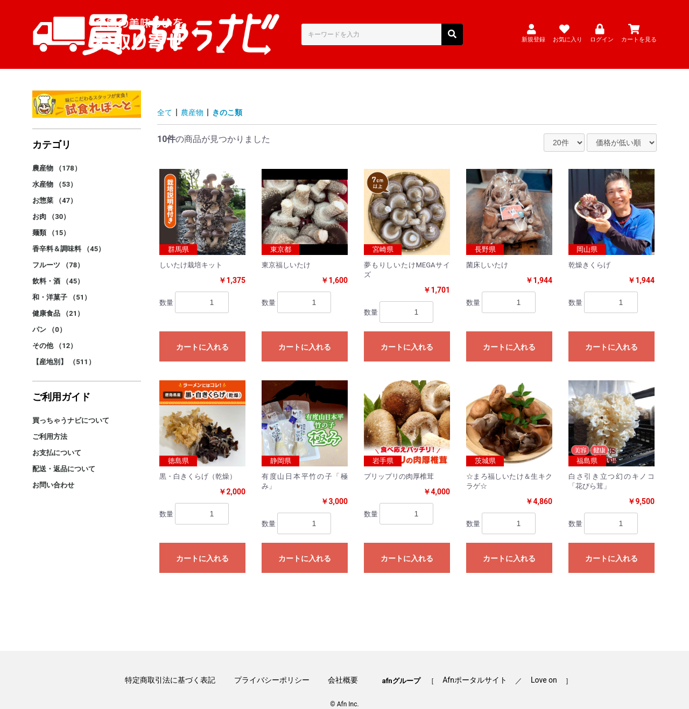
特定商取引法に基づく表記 (182, 662)
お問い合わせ (53, 470)
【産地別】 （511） (63, 347)
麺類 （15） (51, 218)
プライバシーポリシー (277, 662)
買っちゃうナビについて (70, 405)
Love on (532, 662)
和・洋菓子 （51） (61, 282)
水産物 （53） (54, 169)
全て (165, 98)
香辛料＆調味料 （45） (68, 234)
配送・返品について (63, 454)
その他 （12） (54, 331)
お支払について (56, 438)
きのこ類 (234, 98)
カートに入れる (202, 332)
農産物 (196, 98)
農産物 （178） (56, 153)
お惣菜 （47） (54, 185)
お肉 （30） (51, 201)
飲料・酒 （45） (58, 266)
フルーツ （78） (58, 250)
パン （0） (49, 314)
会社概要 (343, 662)
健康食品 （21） (58, 298)
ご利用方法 (49, 421)
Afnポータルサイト (469, 662)
